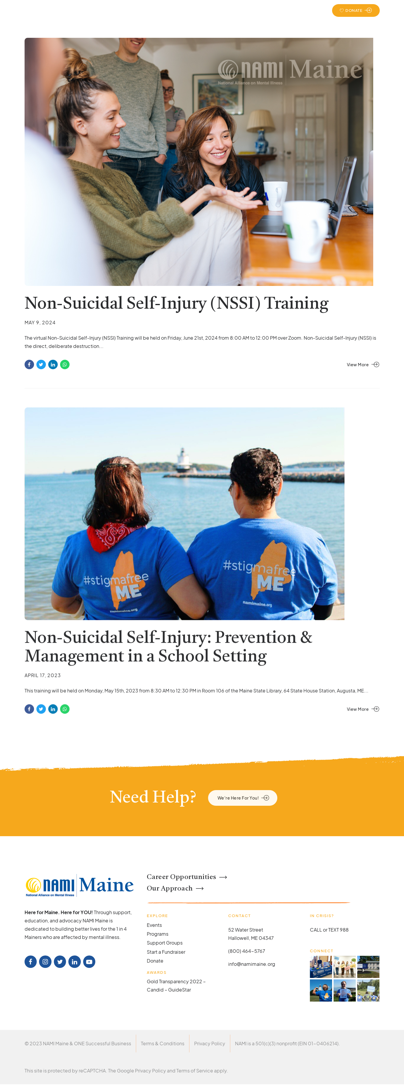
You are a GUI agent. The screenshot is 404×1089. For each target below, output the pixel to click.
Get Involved (270, 10)
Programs (157, 934)
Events (304, 10)
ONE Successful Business (102, 1043)
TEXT (333, 930)
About (146, 10)
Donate (155, 961)
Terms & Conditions (162, 1043)
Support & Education (187, 10)
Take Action (232, 10)
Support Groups (165, 943)
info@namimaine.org (251, 964)
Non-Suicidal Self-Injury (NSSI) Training (177, 304)
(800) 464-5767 (246, 951)
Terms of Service (194, 1070)
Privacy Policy (209, 1043)
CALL (316, 930)
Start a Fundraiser (166, 952)
